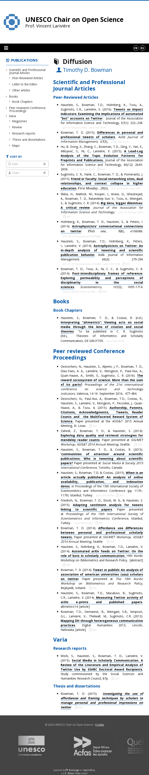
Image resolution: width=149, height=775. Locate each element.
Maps (16, 146)
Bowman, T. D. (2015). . (102, 700)
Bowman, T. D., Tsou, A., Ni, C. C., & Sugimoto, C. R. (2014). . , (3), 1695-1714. (102, 278)
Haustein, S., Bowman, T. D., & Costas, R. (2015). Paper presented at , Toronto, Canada (102, 458)
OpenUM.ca (89, 770)
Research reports (23, 133)
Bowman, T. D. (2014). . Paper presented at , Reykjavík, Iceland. (102, 579)
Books (13, 96)
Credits (99, 725)
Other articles (21, 90)
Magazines (19, 121)
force (74, 770)
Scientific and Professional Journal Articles (27, 71)
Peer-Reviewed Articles (27, 78)
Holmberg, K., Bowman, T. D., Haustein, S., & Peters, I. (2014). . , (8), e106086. (102, 226)
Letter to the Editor (24, 84)
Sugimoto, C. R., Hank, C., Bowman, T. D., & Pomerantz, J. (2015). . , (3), (102, 181)
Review (17, 127)
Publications (24, 60)
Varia (12, 116)
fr (135, 48)
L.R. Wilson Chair (71, 773)
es (142, 48)
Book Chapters (22, 102)
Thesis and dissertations (28, 139)
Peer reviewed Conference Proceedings (27, 109)
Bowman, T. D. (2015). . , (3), (102, 137)
